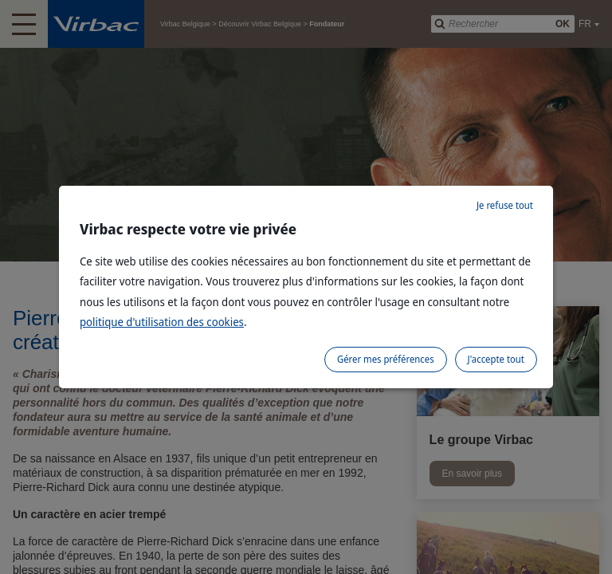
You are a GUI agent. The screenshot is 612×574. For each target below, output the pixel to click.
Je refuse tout (505, 205)
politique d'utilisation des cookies (162, 321)
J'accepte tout (496, 359)
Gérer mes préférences (385, 359)
